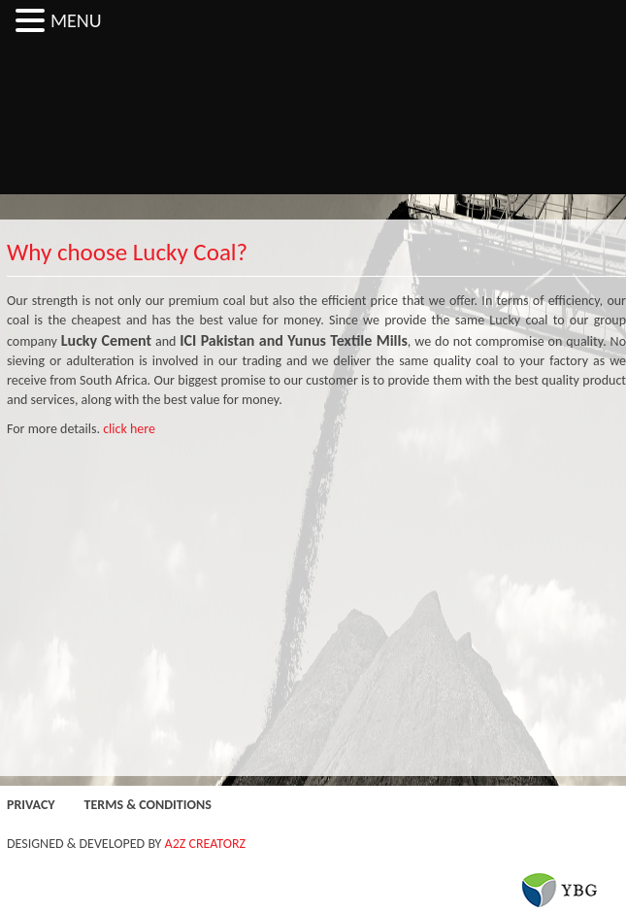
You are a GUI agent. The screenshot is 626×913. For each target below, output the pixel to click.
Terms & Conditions (148, 804)
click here (129, 429)
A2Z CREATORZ (206, 843)
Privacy (31, 804)
